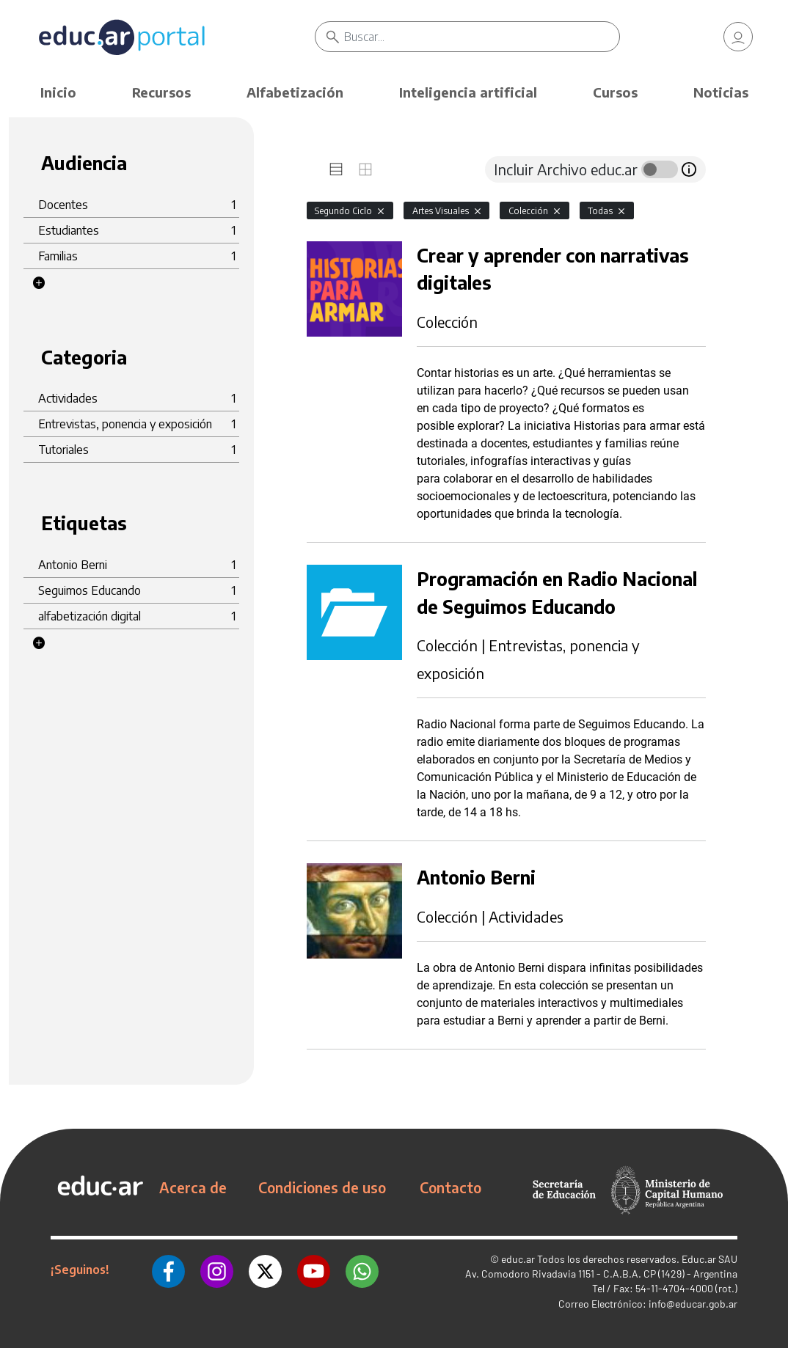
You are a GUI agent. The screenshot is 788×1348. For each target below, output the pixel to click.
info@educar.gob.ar (693, 1303)
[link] (738, 36)
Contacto (450, 1187)
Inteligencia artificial (468, 92)
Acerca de (193, 1187)
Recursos (161, 92)
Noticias (720, 92)
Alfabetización (295, 92)
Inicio (58, 92)
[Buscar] (482, 36)
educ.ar (518, 1259)
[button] (38, 283)
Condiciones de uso (322, 1187)
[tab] (336, 169)
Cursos (615, 92)
